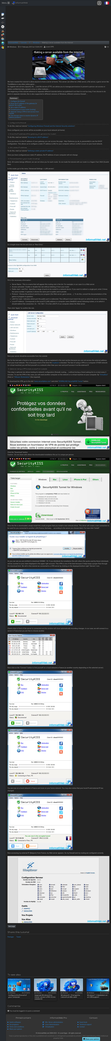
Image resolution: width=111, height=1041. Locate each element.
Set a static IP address (18, 107)
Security (3, 34)
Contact (82, 1027)
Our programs (14, 1024)
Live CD (3, 26)
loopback (55, 363)
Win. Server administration (54, 1022)
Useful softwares (15, 1022)
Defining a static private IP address (40, 151)
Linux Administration (52, 1024)
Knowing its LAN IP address (38, 137)
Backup (3, 18)
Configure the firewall (18, 101)
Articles (3, 14)
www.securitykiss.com (42, 381)
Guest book (83, 1022)
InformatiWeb (20, 3)
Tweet (18, 937)
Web (3, 43)
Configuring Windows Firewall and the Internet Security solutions (51, 126)
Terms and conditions (16, 1027)
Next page (11, 926)
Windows (3, 47)
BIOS (3, 22)
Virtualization (3, 39)
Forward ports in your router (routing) (23, 109)
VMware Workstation (21, 377)
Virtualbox (103, 375)
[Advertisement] (58, 23)
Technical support (85, 1024)
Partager (11, 937)
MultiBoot (3, 30)
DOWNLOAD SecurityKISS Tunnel (70, 381)
